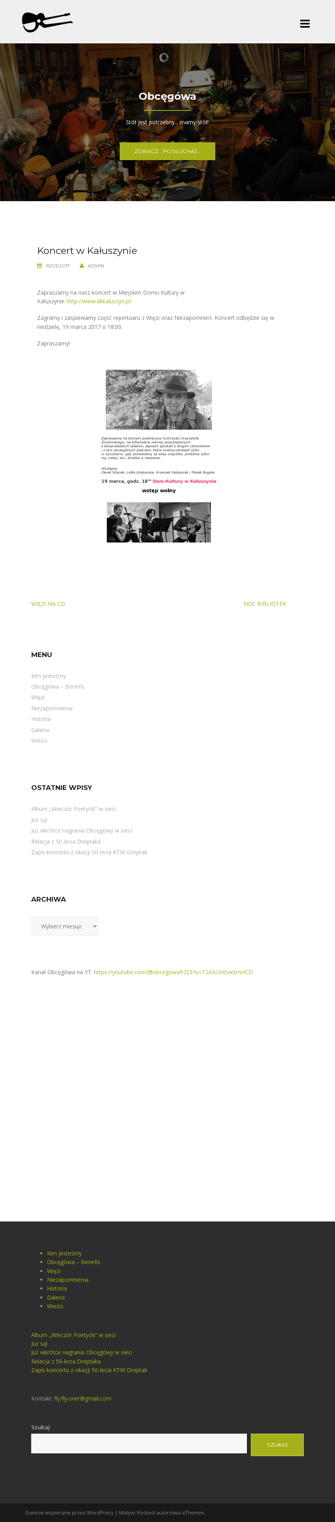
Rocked (146, 1512)
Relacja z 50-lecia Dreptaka (66, 841)
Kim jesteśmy (48, 676)
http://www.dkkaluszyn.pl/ (99, 301)
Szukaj (40, 1427)
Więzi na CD (48, 603)
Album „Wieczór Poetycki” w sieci (73, 808)
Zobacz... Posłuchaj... (167, 151)
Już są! (39, 820)
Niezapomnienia (52, 708)
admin (96, 266)
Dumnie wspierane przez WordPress (69, 1512)
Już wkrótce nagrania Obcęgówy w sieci (81, 830)
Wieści (39, 740)
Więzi (38, 697)
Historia (41, 719)
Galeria (40, 730)
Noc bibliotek (264, 603)
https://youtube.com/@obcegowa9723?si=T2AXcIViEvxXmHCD (173, 972)
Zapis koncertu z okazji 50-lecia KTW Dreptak (89, 852)
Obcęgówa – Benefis (58, 686)
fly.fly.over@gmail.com (82, 1398)
